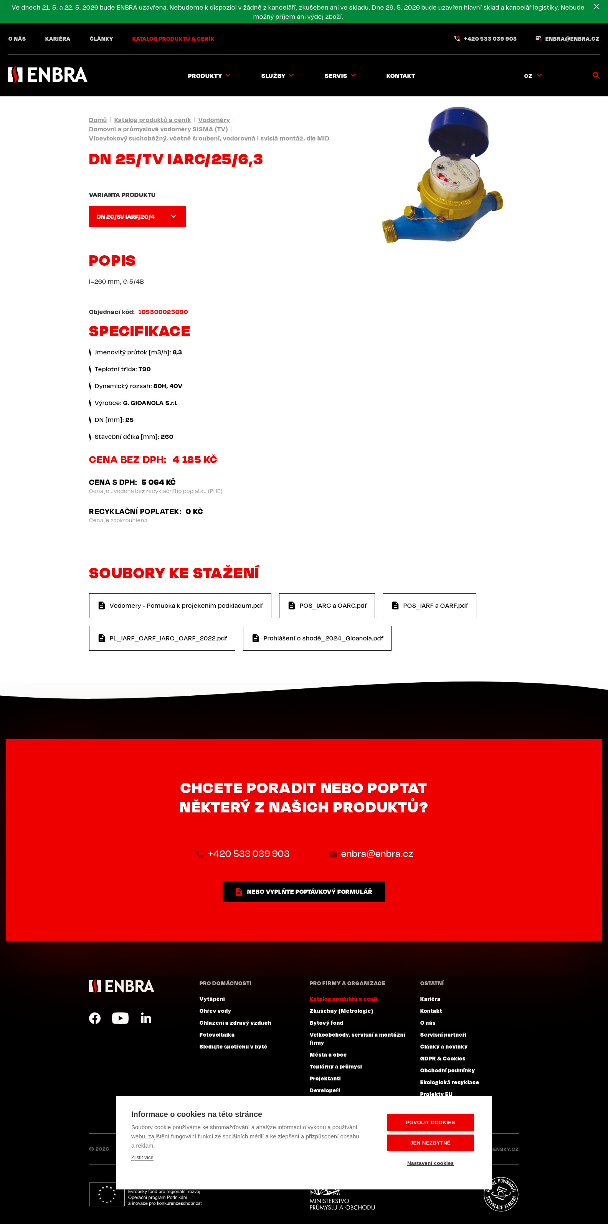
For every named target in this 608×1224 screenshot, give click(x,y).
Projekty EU (436, 1093)
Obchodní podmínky (447, 1070)
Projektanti (325, 1078)
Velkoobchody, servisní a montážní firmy (357, 1038)
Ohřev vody (215, 1010)
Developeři (325, 1090)
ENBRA (121, 986)
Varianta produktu (122, 194)
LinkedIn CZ (146, 1018)
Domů (98, 120)
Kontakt (401, 75)
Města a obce (328, 1054)
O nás (17, 38)
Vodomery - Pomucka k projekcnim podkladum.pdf (187, 605)
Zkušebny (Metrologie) (341, 1010)
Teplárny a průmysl (336, 1066)
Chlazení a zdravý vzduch (235, 1022)
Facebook (95, 1018)
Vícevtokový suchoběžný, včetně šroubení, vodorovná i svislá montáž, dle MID (209, 138)
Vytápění (212, 998)
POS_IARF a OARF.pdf (436, 605)
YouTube (120, 1018)
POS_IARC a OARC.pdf (333, 605)
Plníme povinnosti (501, 1194)
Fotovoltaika (217, 1034)
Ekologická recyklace (449, 1081)
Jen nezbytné (430, 1143)
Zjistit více (142, 1157)
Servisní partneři (443, 1034)
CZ (528, 75)
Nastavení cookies (430, 1163)
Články (101, 38)
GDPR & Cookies (443, 1058)
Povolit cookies (430, 1122)
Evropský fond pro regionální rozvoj (145, 1194)
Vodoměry (214, 120)
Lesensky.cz (501, 1149)
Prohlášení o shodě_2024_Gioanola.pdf (324, 638)
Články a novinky (444, 1046)
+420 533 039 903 (490, 38)
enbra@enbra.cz (572, 38)
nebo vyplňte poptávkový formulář (309, 891)
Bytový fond (327, 1022)
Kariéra (58, 38)
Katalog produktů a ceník (173, 38)
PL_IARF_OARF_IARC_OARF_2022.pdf (169, 638)
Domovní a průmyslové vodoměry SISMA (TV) (158, 129)
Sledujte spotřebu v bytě (234, 1046)
